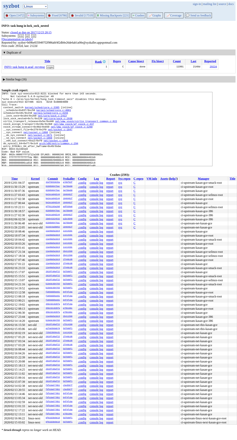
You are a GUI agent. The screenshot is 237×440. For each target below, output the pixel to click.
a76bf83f (67, 182)
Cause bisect (136, 61)
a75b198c (67, 308)
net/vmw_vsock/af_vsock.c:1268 (71, 134)
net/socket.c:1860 (35, 140)
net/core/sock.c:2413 (52, 120)
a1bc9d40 (67, 219)
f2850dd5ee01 (53, 292)
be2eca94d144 (53, 194)
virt (33, 36)
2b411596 (67, 251)
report (109, 182)
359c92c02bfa (53, 304)
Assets (164, 178)
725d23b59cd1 (53, 332)
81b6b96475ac (53, 186)
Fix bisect (158, 61)
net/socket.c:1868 (40, 147)
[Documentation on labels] (17, 39)
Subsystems (36, 15)
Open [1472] (14, 15)
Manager (203, 178)
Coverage (173, 15)
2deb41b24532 (53, 219)
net (27, 36)
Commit (53, 178)
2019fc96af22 (53, 271)
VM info (152, 178)
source (222, 4)
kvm (21, 36)
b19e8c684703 (53, 284)
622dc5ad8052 (53, 227)
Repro (117, 61)
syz (120, 182)
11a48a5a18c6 (53, 231)
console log (96, 182)
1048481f (67, 194)
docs (231, 4)
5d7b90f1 (67, 271)
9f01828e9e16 (53, 418)
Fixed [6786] (57, 15)
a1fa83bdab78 (53, 328)
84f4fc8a (67, 292)
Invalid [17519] (82, 15)
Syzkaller (69, 178)
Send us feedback (198, 15)
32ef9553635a (53, 182)
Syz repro (124, 178)
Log (96, 178)
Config (82, 178)
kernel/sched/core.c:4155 (51, 117)
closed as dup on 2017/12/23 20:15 (31, 32)
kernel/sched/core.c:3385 (42, 110)
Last (193, 61)
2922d (213, 67)
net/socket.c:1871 (40, 143)
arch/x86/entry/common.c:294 (58, 153)
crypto (50, 67)
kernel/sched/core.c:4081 (53, 114)
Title (47, 61)
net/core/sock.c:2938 (58, 124)
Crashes (138, 15)
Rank (98, 61)
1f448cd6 (67, 259)
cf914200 (67, 324)
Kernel (35, 178)
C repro (138, 178)
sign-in (197, 4)
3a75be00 (67, 186)
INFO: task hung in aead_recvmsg (24, 67)
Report (110, 178)
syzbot (11, 5)
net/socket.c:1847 (60, 137)
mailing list (209, 4)
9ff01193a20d (53, 207)
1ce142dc (67, 231)
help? (173, 178)
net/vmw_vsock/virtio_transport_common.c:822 (86, 127)
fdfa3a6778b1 (53, 385)
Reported (210, 61)
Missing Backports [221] (113, 15)
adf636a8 (67, 207)
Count (177, 61)
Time (14, 178)
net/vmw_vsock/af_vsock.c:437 (74, 130)
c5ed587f (67, 385)
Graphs (155, 15)
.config (82, 182)
